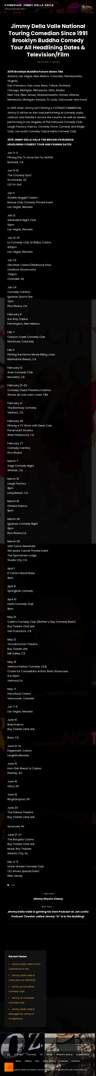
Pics (37, 1061)
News (18, 1061)
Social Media (82, 1054)
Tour (13, 885)
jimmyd (56, 62)
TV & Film (18, 1054)
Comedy (31, 1054)
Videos (28, 1061)
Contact (76, 1061)
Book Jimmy (49, 1061)
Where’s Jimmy (65, 1054)
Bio (8, 1054)
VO (41, 1054)
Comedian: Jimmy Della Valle (29, 5)
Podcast (63, 1061)
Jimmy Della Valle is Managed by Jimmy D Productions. (22, 1013)
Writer (50, 1054)
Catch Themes (80, 1069)
